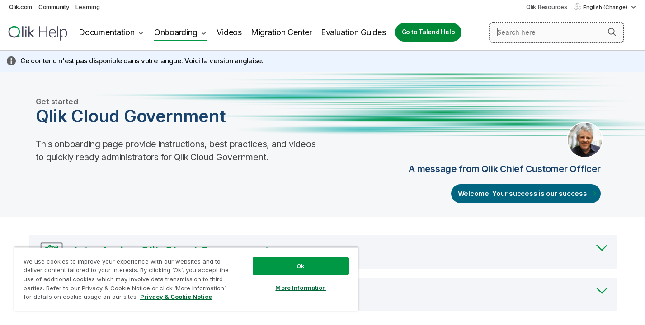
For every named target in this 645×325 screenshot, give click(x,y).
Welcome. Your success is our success (522, 193)
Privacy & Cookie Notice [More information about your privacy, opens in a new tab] (176, 296)
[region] (186, 279)
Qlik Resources (546, 6)
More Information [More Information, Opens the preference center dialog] (300, 287)
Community (54, 6)
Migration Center (281, 32)
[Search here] (556, 32)
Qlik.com (20, 6)
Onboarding (176, 32)
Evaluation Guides (353, 32)
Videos (229, 32)
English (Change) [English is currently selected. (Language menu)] (606, 7)
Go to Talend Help (428, 32)
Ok (301, 265)
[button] (612, 32)
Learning (87, 6)
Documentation (107, 32)
